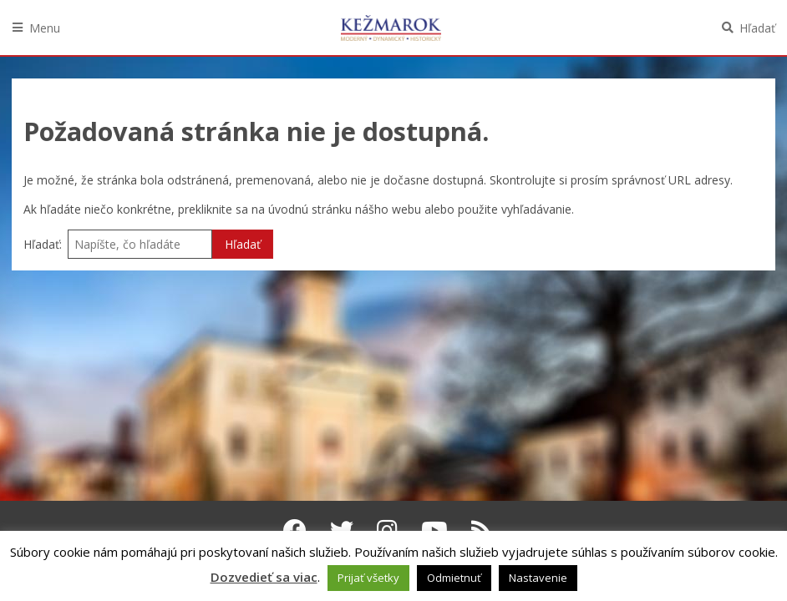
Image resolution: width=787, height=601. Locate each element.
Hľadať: (42, 244)
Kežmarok (391, 27)
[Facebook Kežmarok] (295, 530)
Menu (44, 28)
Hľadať (757, 28)
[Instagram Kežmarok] (387, 530)
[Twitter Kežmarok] (341, 530)
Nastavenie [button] (538, 577)
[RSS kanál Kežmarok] (481, 530)
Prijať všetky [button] (368, 577)
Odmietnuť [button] (454, 577)
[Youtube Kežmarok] (434, 530)
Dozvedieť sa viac (264, 576)
